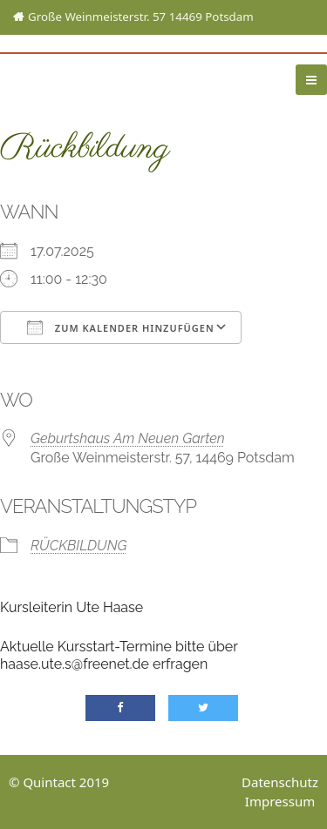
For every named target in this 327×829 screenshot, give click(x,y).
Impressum (280, 801)
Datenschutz (280, 782)
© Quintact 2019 (59, 782)
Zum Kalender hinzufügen (121, 327)
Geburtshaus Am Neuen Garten (128, 438)
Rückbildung (79, 545)
